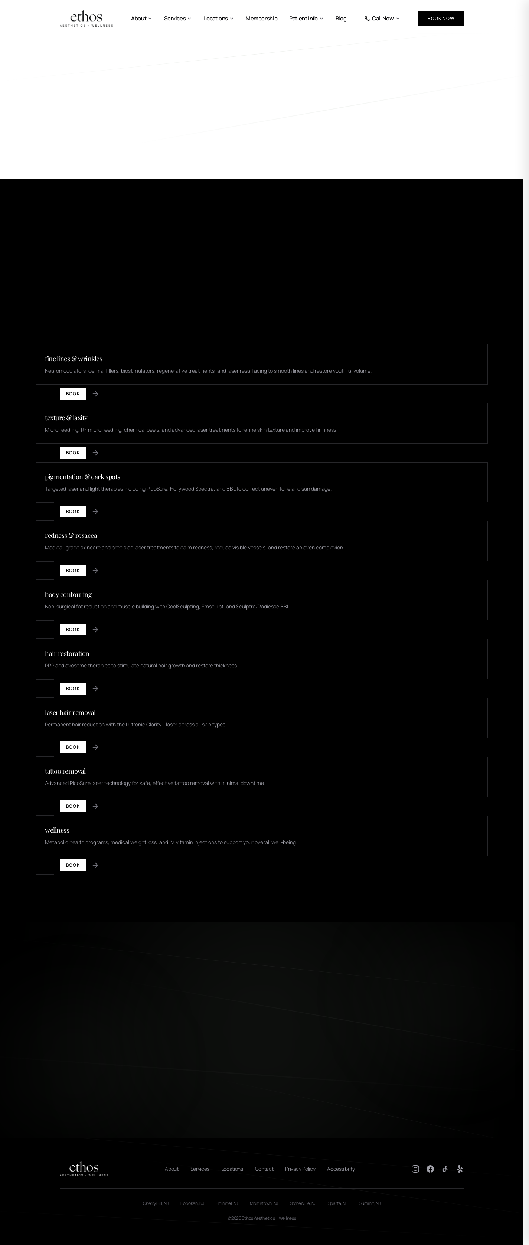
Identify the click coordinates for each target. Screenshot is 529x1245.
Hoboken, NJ (192, 1203)
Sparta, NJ (337, 1203)
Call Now (382, 18)
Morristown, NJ (264, 1203)
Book (73, 394)
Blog (341, 18)
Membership (261, 18)
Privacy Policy (300, 1168)
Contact (264, 1168)
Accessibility (341, 1168)
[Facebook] (430, 1169)
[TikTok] (445, 1169)
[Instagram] (415, 1169)
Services (178, 18)
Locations (218, 18)
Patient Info (306, 18)
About (141, 18)
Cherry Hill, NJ (156, 1203)
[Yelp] (460, 1169)
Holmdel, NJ (227, 1203)
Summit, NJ (370, 1203)
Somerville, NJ (303, 1203)
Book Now (441, 18)
